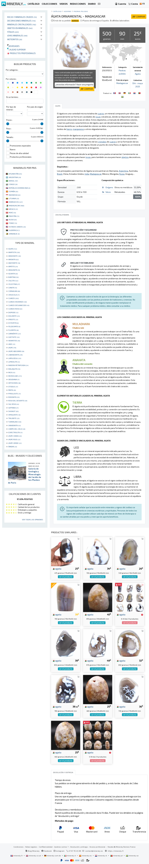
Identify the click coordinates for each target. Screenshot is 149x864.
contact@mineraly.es (94, 851)
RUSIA (13, 220)
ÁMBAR (12, 447)
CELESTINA (14, 284)
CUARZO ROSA (15, 309)
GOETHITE (13, 337)
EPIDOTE (13, 319)
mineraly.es (85, 856)
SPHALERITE (14, 415)
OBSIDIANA (13, 379)
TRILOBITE (13, 418)
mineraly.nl (101, 856)
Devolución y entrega (79, 847)
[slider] (7, 123)
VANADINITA (14, 425)
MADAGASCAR (16, 206)
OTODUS (13, 387)
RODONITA (13, 397)
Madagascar (122, 83)
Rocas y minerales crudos (22, 17)
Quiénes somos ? (61, 847)
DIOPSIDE (13, 312)
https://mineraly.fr (116, 851)
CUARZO (13, 298)
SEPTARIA (13, 408)
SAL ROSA (13, 404)
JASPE (12, 348)
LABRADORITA (15, 355)
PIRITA (12, 390)
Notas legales (31, 847)
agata (56, 568)
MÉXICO (13, 209)
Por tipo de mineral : (11, 108)
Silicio (108, 192)
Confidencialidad (45, 847)
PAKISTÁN (14, 216)
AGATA (12, 249)
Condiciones (18, 847)
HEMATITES (14, 341)
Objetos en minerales (20, 28)
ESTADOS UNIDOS (17, 227)
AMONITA (13, 259)
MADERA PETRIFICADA (18, 365)
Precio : (9, 120)
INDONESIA (14, 195)
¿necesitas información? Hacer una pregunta (74, 84)
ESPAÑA (13, 191)
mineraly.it (70, 856)
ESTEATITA (13, 323)
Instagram (59, 851)
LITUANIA (14, 198)
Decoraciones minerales (21, 20)
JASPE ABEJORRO (16, 351)
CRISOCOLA (13, 295)
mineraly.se (132, 856)
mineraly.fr (17, 856)
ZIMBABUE (14, 234)
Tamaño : (10, 137)
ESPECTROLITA (15, 432)
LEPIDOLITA (14, 362)
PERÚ (12, 213)
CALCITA (13, 281)
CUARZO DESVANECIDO (18, 305)
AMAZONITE (14, 256)
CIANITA (12, 288)
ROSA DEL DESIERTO (17, 401)
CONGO (13, 184)
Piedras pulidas (81, 11)
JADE (11, 344)
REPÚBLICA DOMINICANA (19, 188)
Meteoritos (14, 39)
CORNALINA (14, 291)
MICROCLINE (15, 376)
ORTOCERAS (14, 383)
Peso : (8, 128)
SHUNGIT (13, 411)
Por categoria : (12, 70)
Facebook (46, 851)
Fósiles (13, 32)
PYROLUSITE (14, 394)
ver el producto (65, 577)
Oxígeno (109, 187)
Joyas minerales (17, 35)
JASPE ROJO (14, 439)
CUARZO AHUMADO (17, 302)
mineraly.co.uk (33, 856)
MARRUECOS (16, 202)
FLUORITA (13, 330)
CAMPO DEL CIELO (16, 429)
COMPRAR (138, 16)
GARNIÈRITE (14, 334)
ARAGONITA (14, 270)
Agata (138, 74)
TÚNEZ (13, 223)
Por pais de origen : (35, 108)
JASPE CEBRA (15, 436)
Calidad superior (16, 49)
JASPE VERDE (15, 443)
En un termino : (12, 97)
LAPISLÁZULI (14, 358)
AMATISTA (14, 252)
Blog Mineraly (32, 851)
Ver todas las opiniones (32, 519)
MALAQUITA (14, 369)
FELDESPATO (14, 326)
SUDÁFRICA (14, 230)
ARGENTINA (15, 177)
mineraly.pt (116, 856)
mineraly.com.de (52, 856)
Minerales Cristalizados (21, 24)
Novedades (13, 46)
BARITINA (13, 277)
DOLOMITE (14, 316)
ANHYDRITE (14, 263)
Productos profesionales (21, 53)
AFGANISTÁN (15, 174)
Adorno (67, 11)
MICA (11, 372)
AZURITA (13, 274)
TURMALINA (14, 422)
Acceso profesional (97, 847)
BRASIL (13, 181)
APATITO (13, 266)
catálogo (57, 11)
